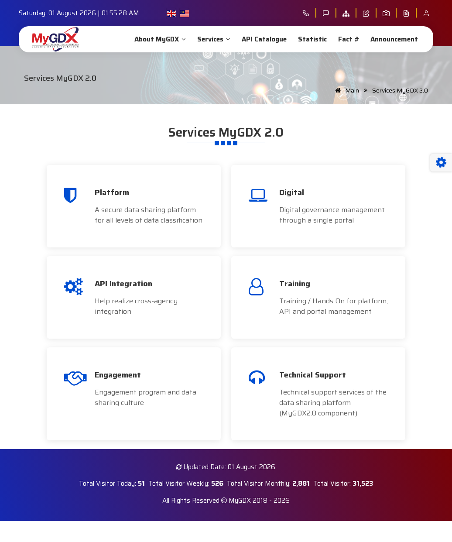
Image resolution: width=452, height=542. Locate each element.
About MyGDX (159, 39)
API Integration (123, 284)
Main (345, 90)
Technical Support (312, 375)
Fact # (347, 39)
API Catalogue (263, 39)
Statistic (311, 39)
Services (212, 39)
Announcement (393, 39)
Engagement (118, 375)
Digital (291, 192)
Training (294, 284)
